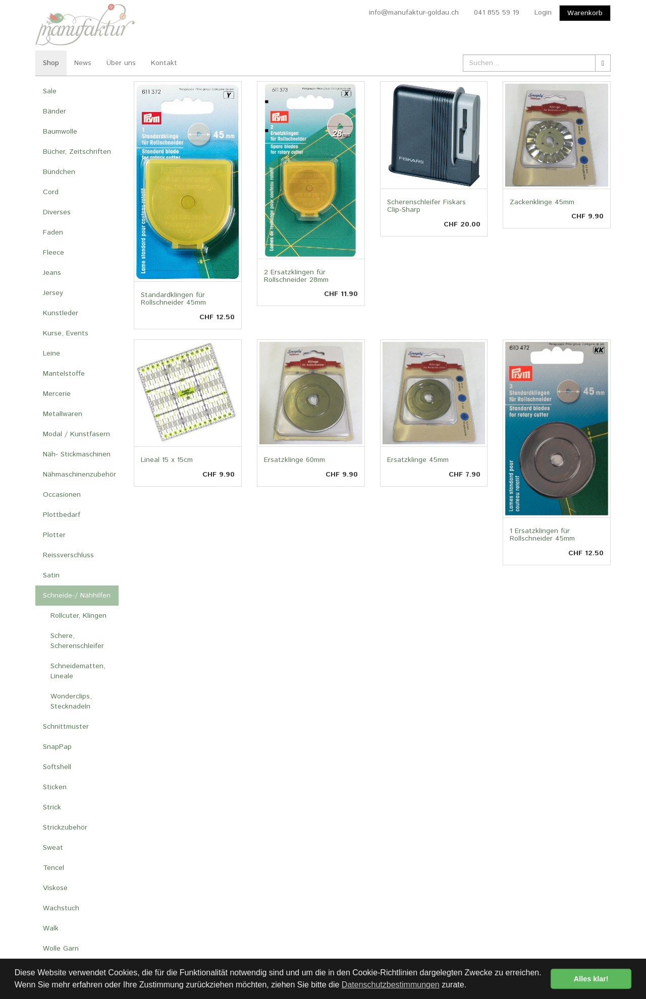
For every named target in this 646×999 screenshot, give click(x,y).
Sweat (53, 848)
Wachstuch (61, 908)
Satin (51, 575)
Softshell (57, 767)
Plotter (54, 535)
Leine (51, 353)
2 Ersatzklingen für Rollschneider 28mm (296, 276)
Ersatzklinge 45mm (418, 460)
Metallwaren (62, 414)
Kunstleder (60, 313)
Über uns (121, 63)
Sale (50, 91)
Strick (52, 807)
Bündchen (59, 172)
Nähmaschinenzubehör (79, 474)
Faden (53, 232)
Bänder (54, 111)
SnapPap (57, 747)
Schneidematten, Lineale (77, 671)
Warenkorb (585, 13)
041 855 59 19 (496, 13)
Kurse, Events (65, 333)
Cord (51, 192)
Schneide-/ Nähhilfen (77, 596)
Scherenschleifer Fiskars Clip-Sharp (426, 206)
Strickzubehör (65, 827)
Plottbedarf (61, 515)
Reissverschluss (68, 555)
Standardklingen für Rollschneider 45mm (173, 299)
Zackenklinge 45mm (542, 202)
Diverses (57, 212)
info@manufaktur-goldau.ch (414, 13)
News (82, 63)
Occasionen (62, 495)
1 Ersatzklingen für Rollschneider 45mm (542, 535)
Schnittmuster (66, 727)
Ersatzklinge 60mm (294, 460)
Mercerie (57, 394)
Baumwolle (60, 132)
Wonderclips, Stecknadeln (71, 701)
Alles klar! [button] (591, 979)
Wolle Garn (61, 949)
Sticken (55, 787)
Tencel (53, 868)
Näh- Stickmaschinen (77, 454)
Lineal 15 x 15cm (167, 460)
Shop (51, 63)
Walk (51, 928)
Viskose (55, 888)
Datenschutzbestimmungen (391, 984)
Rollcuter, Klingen (78, 616)
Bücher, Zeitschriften (77, 152)
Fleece (53, 253)
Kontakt (164, 63)
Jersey (53, 293)
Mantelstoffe (64, 374)
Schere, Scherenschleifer (77, 641)
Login (543, 13)
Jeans (52, 273)
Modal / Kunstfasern (76, 434)
